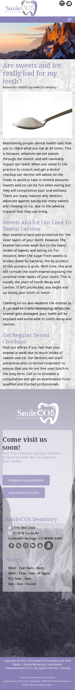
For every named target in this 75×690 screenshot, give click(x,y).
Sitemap (65, 668)
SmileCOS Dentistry (46, 660)
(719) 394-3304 (23, 531)
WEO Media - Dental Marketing (42, 662)
